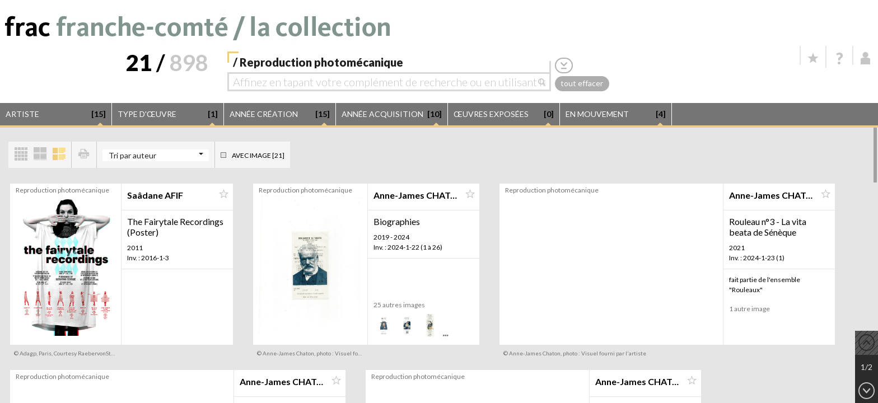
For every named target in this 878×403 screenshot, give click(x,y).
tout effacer (582, 83)
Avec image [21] (258, 155)
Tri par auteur (132, 155)
